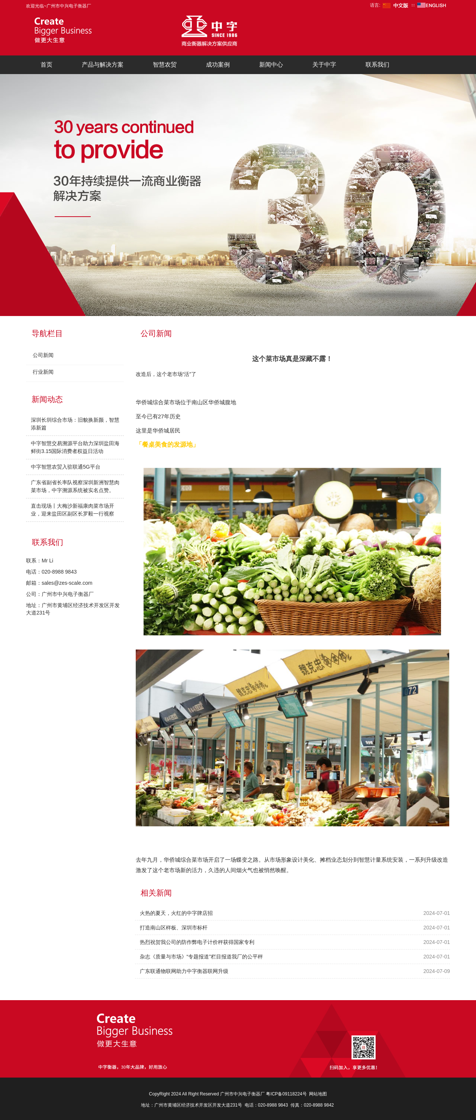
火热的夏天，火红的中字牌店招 (176, 913)
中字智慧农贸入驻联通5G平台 (65, 467)
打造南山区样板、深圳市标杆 (174, 928)
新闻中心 (271, 64)
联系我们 (377, 64)
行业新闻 (43, 372)
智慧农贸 (165, 64)
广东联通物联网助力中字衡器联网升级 (184, 971)
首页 (46, 64)
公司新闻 (43, 355)
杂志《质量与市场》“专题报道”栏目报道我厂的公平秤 (201, 957)
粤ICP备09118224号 (286, 1094)
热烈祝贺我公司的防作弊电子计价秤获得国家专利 (197, 942)
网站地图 (318, 1094)
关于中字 (324, 64)
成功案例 (218, 64)
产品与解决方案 (102, 64)
